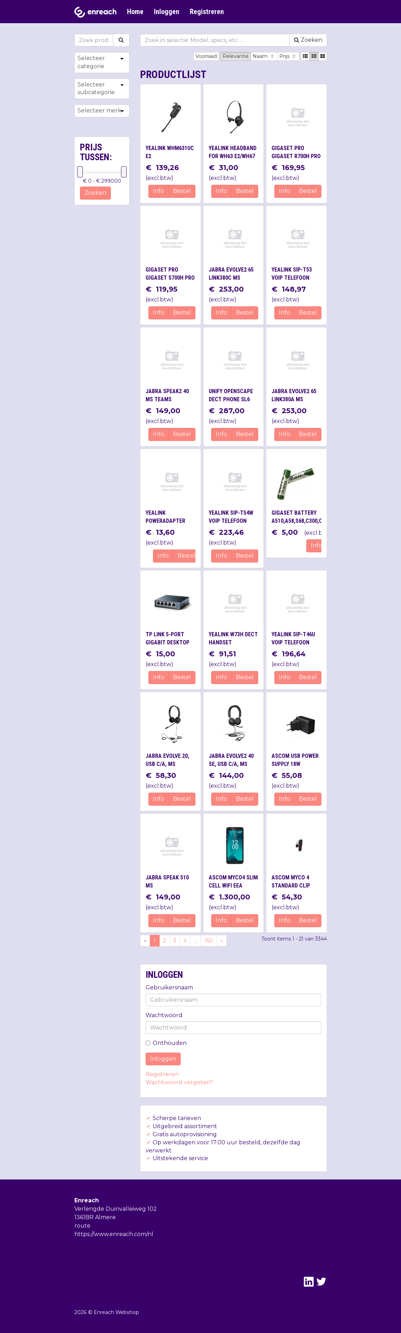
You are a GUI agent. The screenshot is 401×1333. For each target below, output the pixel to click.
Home (135, 11)
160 (209, 940)
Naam (264, 56)
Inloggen (166, 11)
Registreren (207, 11)
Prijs (288, 56)
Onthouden (166, 1043)
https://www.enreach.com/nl (113, 1234)
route (82, 1225)
